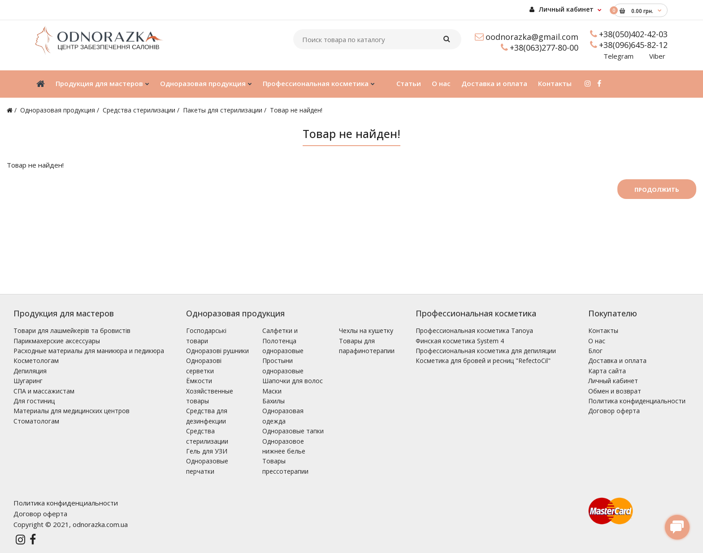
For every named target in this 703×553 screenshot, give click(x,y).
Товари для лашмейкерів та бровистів (71, 330)
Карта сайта (607, 371)
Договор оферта (614, 410)
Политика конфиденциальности (637, 401)
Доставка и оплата (617, 360)
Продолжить (656, 190)
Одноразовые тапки (293, 431)
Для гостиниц (34, 401)
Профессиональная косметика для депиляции (486, 350)
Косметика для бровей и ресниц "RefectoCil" (483, 360)
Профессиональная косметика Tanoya (474, 330)
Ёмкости (199, 380)
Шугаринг (28, 380)
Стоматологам (36, 421)
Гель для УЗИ (206, 451)
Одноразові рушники (217, 350)
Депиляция (30, 371)
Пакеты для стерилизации (222, 110)
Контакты (603, 330)
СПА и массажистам (43, 391)
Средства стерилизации (139, 110)
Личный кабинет (561, 9)
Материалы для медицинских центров (71, 410)
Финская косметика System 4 (460, 341)
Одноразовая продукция (57, 110)
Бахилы (273, 401)
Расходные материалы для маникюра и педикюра (88, 350)
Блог (595, 350)
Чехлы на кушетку (366, 330)
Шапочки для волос (292, 380)
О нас (596, 341)
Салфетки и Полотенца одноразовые (283, 340)
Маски (272, 391)
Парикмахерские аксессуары (56, 341)
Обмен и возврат (614, 391)
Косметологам (36, 360)
